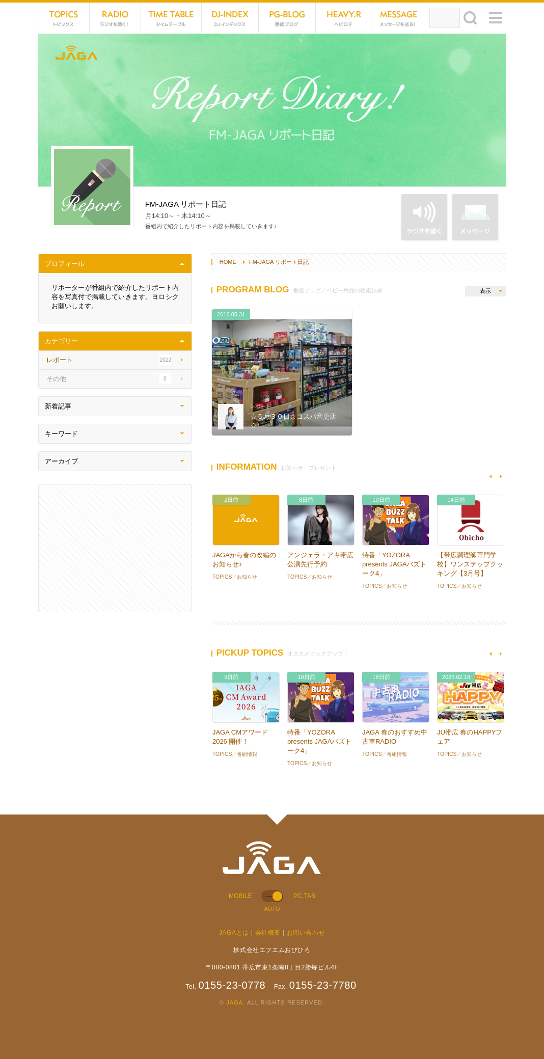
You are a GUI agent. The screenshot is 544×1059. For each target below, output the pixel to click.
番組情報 (247, 754)
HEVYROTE (344, 18)
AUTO (272, 909)
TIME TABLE (171, 18)
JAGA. (235, 1002)
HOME (228, 262)
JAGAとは (234, 932)
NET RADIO (115, 18)
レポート (260, 406)
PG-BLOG (287, 18)
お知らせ (247, 577)
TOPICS (64, 18)
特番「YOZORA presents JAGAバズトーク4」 (394, 564)
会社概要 (268, 932)
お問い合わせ (306, 932)
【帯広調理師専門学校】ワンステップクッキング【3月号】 (470, 564)
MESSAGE (399, 18)
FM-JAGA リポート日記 (279, 262)
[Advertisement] (115, 548)
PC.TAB (304, 896)
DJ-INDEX (230, 18)
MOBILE (240, 896)
